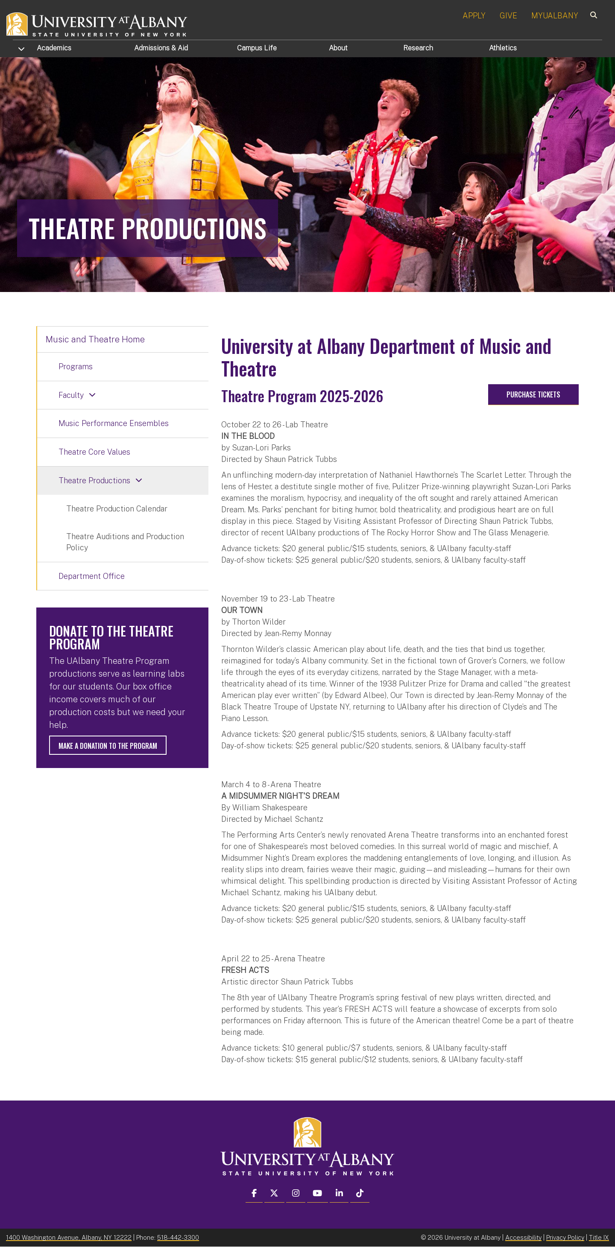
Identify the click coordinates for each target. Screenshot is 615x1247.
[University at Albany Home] (97, 23)
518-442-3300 (178, 1237)
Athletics (503, 48)
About (338, 48)
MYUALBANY (554, 15)
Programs (76, 366)
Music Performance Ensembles (114, 423)
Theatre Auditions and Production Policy (125, 542)
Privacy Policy (565, 1237)
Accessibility (523, 1237)
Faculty (71, 395)
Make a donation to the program (108, 746)
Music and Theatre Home (95, 339)
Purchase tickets (533, 394)
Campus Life (257, 48)
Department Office (92, 576)
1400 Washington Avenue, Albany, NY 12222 (69, 1237)
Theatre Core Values (94, 451)
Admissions (161, 48)
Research (418, 48)
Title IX (599, 1237)
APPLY (474, 15)
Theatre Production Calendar (116, 508)
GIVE (508, 15)
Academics (54, 48)
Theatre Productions (94, 480)
